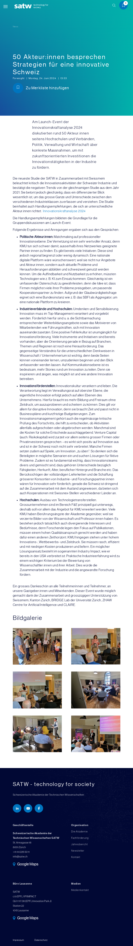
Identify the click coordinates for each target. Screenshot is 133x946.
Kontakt (75, 857)
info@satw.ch (20, 856)
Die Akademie (79, 831)
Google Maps (27, 864)
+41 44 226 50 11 (21, 851)
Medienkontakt (80, 890)
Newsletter (77, 850)
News (15, 26)
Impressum (18, 940)
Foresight (19, 78)
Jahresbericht (79, 844)
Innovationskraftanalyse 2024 (64, 211)
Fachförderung (79, 837)
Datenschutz (41, 940)
